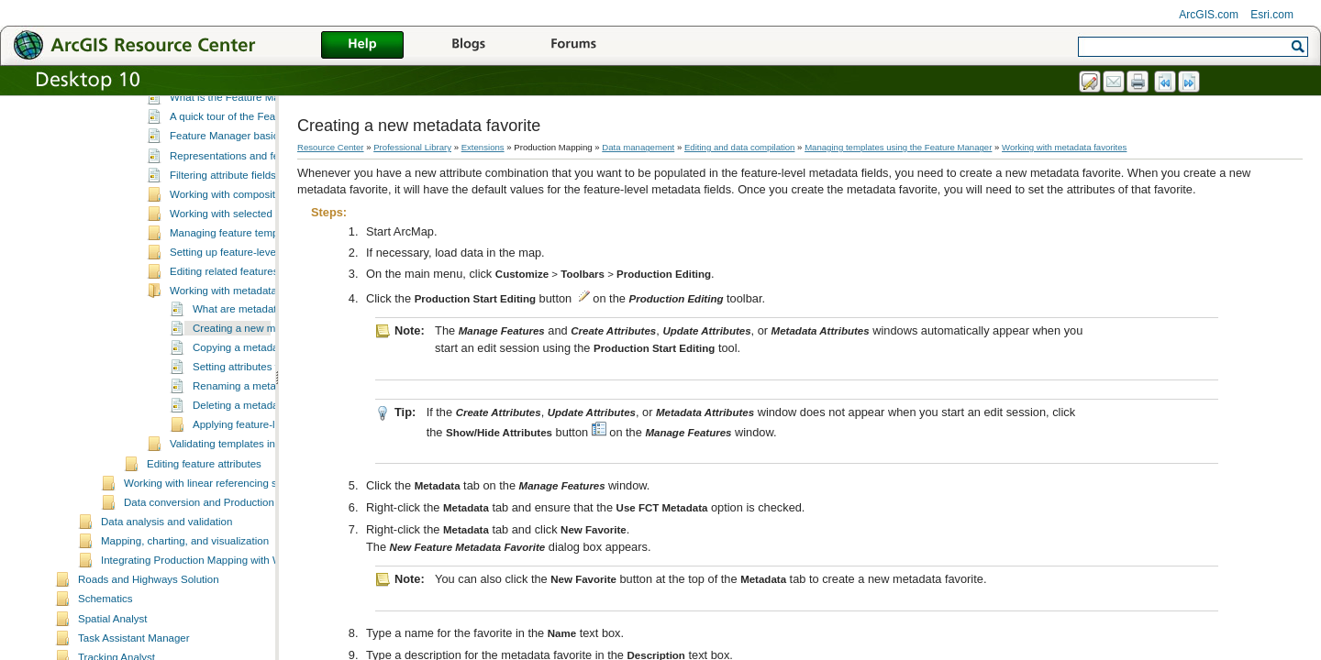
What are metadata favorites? (262, 386)
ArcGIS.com (1208, 14)
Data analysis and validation (166, 599)
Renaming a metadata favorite (263, 463)
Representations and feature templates (260, 233)
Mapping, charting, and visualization (185, 618)
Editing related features (224, 349)
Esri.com (1271, 14)
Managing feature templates (235, 310)
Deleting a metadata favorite (259, 483)
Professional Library (412, 147)
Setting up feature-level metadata (248, 330)
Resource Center (330, 147)
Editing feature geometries (208, 138)
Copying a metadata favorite (259, 425)
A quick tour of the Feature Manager (254, 194)
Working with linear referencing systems (217, 561)
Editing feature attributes (204, 541)
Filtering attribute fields (223, 253)
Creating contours (188, 119)
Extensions (483, 147)
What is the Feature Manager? (241, 175)
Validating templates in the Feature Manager (273, 521)
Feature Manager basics (226, 213)
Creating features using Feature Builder (239, 99)
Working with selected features (242, 291)
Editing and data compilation (739, 147)
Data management (638, 147)
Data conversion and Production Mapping (220, 580)
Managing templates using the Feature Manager (259, 157)
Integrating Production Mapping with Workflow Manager (231, 638)
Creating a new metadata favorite (271, 406)
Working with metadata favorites (245, 368)
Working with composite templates (250, 272)
